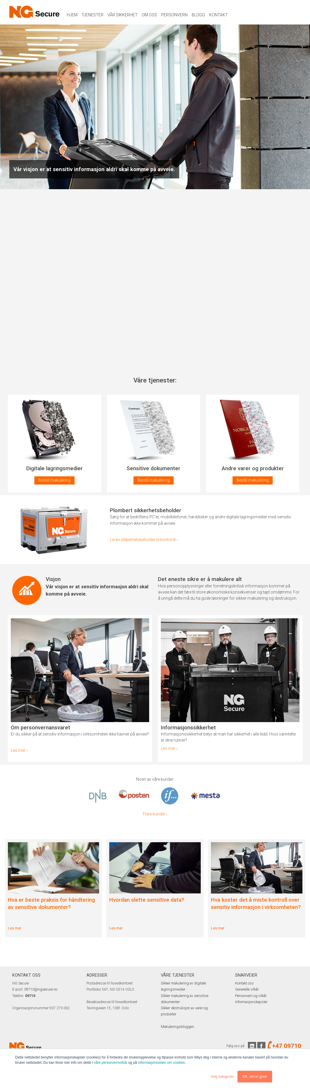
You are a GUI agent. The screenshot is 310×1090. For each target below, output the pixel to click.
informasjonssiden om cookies (161, 1063)
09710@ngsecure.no (40, 989)
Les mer (14, 928)
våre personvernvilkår (110, 1063)
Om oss (149, 15)
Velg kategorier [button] (222, 1077)
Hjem (72, 15)
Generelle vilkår (247, 989)
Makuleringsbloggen (177, 1020)
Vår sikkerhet (123, 15)
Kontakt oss (244, 983)
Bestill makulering (54, 480)
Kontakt (218, 15)
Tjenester (92, 15)
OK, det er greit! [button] (254, 1077)
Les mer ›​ (19, 750)
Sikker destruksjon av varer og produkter (192, 1008)
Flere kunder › (155, 814)
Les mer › (169, 748)
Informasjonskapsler (251, 1002)
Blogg (198, 15)
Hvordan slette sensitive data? (146, 900)
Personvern (174, 15)
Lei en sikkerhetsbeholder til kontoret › (144, 539)
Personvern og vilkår (250, 996)
